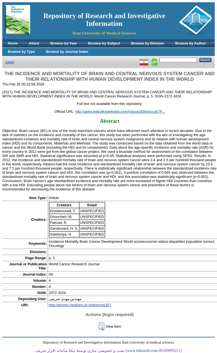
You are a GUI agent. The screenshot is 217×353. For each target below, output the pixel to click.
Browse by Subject (104, 43)
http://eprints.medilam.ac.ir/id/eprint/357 (80, 305)
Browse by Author (190, 43)
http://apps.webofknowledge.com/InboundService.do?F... (120, 111)
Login (10, 62)
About (34, 43)
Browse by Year (63, 43)
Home (13, 43)
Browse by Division (147, 43)
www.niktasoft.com (142, 351)
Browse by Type (21, 52)
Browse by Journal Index (67, 52)
